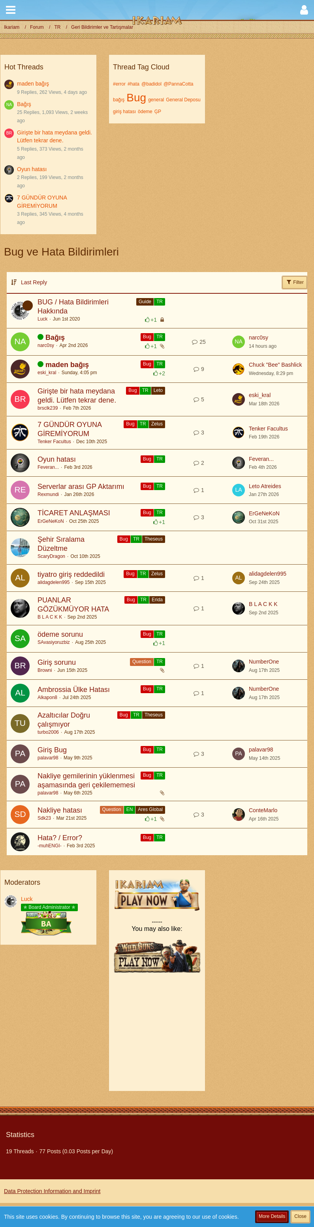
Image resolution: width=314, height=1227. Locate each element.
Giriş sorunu (57, 662)
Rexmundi (48, 494)
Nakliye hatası (60, 810)
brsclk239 (48, 408)
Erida (157, 599)
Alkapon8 (47, 697)
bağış (118, 100)
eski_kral (47, 372)
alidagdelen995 (54, 582)
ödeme (145, 111)
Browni (45, 670)
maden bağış (33, 83)
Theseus (154, 539)
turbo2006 (48, 732)
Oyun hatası (32, 169)
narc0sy (46, 345)
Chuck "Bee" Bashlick (275, 365)
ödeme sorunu (60, 634)
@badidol (151, 84)
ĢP (157, 111)
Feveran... (48, 467)
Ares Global (150, 809)
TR (159, 301)
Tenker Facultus (54, 441)
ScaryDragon (51, 556)
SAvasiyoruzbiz (54, 642)
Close (300, 1216)
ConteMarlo (263, 810)
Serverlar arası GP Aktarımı (81, 486)
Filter (295, 282)
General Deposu (183, 100)
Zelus (157, 424)
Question (141, 661)
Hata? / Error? (60, 838)
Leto (158, 390)
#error (119, 84)
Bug (136, 97)
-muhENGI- (50, 845)
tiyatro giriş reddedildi (71, 574)
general (156, 100)
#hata (133, 84)
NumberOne (264, 661)
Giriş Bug (52, 750)
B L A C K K (50, 617)
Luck (42, 319)
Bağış (24, 104)
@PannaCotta (179, 84)
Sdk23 (44, 818)
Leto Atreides (265, 486)
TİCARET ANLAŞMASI (74, 513)
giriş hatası (124, 111)
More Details (272, 1216)
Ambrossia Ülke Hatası (74, 690)
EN (129, 809)
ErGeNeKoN (51, 521)
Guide (145, 301)
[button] (10, 10)
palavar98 (48, 758)
